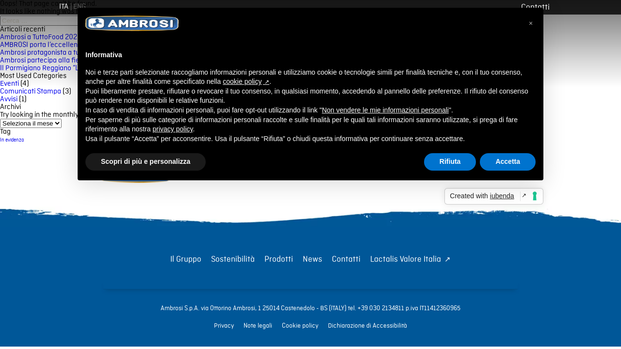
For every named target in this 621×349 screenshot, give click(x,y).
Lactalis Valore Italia (405, 259)
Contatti (346, 259)
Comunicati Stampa (30, 91)
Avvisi (8, 99)
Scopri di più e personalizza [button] (145, 161)
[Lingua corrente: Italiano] (64, 7)
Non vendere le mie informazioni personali (385, 110)
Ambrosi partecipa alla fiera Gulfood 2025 (64, 60)
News (312, 259)
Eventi (9, 84)
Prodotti (278, 259)
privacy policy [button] (173, 129)
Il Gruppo (185, 259)
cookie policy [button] (242, 81)
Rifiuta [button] (450, 161)
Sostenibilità (233, 259)
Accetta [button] (507, 161)
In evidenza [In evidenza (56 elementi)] (12, 140)
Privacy (224, 325)
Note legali (258, 325)
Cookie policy (300, 325)
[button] (531, 23)
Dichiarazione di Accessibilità (367, 325)
